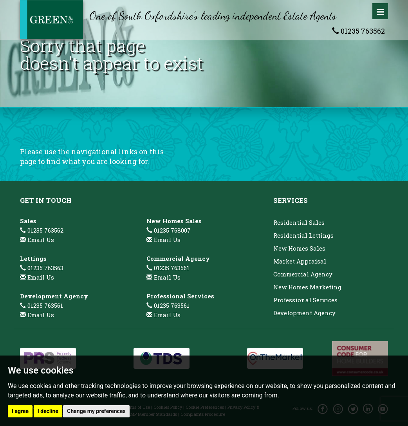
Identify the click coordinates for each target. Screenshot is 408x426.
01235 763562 (358, 31)
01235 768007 (168, 230)
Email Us (40, 240)
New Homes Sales (299, 248)
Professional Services (305, 300)
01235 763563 (41, 268)
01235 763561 (41, 305)
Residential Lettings (303, 235)
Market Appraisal (299, 261)
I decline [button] (48, 411)
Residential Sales (299, 222)
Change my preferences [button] (96, 411)
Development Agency (304, 313)
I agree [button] (20, 411)
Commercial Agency (302, 274)
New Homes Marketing (307, 287)
